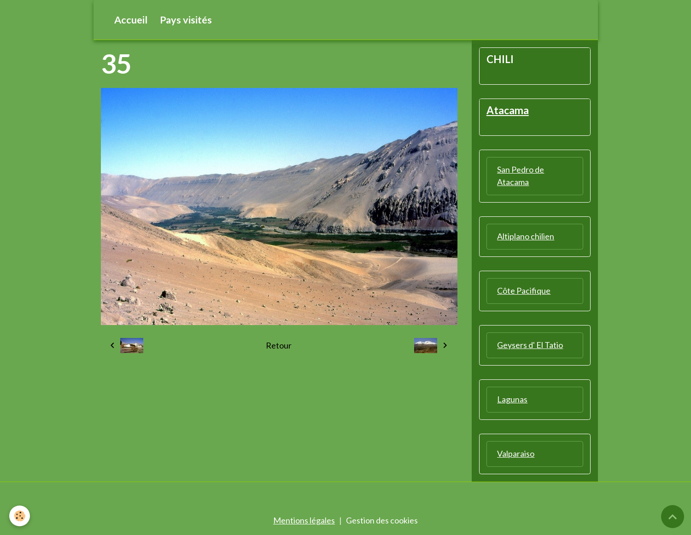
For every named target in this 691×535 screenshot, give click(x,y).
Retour (279, 345)
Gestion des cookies (382, 520)
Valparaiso (515, 453)
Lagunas (512, 399)
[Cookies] (19, 516)
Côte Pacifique (523, 290)
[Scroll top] (672, 516)
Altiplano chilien (525, 236)
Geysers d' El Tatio (530, 345)
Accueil (130, 20)
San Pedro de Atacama (520, 175)
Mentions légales (304, 520)
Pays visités (186, 20)
